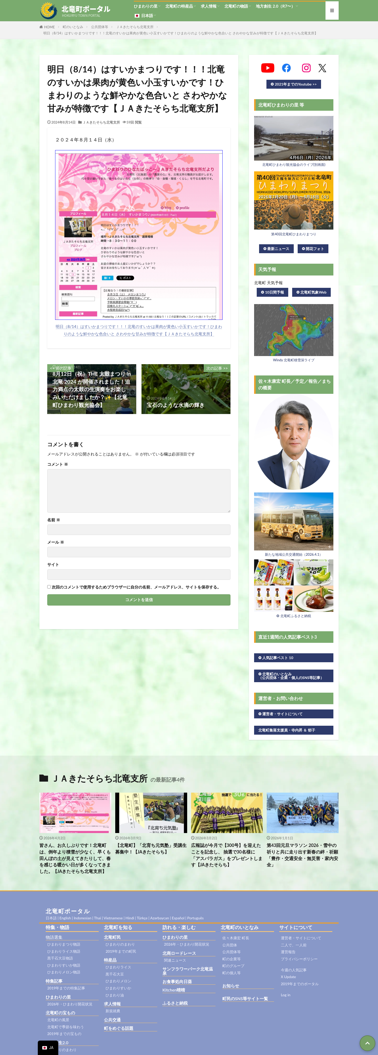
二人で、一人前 (294, 945)
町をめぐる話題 (118, 1028)
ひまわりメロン (118, 981)
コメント (57, 464)
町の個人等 (231, 973)
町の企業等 (231, 959)
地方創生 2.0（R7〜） (275, 6)
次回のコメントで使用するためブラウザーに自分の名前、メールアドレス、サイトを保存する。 (136, 587)
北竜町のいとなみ (240, 927)
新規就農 (113, 1011)
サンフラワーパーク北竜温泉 (187, 971)
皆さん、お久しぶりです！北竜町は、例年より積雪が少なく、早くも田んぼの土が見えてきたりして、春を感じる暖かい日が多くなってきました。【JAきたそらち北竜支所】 (75, 858)
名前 (53, 520)
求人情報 (209, 6)
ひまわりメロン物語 (63, 972)
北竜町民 (112, 937)
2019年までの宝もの (64, 1033)
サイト (53, 564)
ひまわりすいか (118, 988)
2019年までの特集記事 (66, 988)
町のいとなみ (73, 27)
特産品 (110, 959)
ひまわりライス (118, 967)
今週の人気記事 (294, 970)
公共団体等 (99, 27)
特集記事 (54, 980)
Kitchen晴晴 (173, 989)
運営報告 (288, 952)
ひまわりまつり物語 (63, 944)
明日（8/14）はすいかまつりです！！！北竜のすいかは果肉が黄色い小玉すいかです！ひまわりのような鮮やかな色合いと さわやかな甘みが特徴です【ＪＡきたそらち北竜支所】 (180, 33)
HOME (49, 27)
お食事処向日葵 (177, 981)
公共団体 (229, 945)
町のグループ (233, 965)
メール (55, 542)
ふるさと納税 (175, 1002)
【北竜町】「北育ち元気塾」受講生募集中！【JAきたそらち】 (151, 849)
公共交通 (112, 1019)
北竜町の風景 (58, 1019)
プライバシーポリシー (299, 959)
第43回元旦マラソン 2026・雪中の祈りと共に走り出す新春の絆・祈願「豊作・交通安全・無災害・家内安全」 (302, 855)
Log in (286, 995)
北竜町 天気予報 (268, 282)
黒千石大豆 (115, 974)
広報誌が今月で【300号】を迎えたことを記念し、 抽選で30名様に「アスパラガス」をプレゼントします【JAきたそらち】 (226, 855)
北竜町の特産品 (179, 6)
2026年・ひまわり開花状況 (69, 1004)
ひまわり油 (115, 995)
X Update (288, 976)
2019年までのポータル (300, 984)
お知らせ (230, 985)
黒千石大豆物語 (60, 958)
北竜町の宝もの (60, 1012)
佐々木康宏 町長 (235, 938)
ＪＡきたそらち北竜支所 (135, 27)
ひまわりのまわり (62, 1049)
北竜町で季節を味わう (65, 1027)
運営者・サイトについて (301, 938)
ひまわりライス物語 (63, 951)
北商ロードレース (179, 953)
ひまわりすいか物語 (63, 965)
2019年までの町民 (121, 951)
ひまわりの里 (146, 6)
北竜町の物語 (236, 6)
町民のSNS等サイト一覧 (245, 998)
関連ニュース (175, 960)
